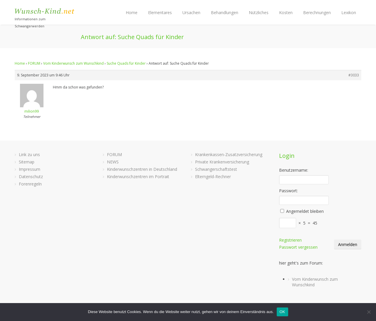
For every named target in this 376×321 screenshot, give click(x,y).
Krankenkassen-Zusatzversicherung (228, 154)
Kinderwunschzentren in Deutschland (142, 169)
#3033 (353, 75)
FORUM (34, 63)
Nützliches (258, 12)
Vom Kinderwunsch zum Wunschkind (73, 63)
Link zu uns (29, 154)
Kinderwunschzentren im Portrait (138, 176)
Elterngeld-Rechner (213, 176)
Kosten (286, 12)
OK (282, 312)
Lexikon (348, 12)
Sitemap (26, 162)
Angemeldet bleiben (305, 211)
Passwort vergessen (298, 247)
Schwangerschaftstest (216, 169)
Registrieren (290, 240)
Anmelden (347, 244)
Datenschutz (31, 176)
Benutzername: (293, 170)
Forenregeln (30, 184)
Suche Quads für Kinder (126, 63)
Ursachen (191, 12)
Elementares (160, 12)
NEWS (113, 162)
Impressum (29, 169)
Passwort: (288, 190)
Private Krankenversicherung (222, 162)
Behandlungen (224, 12)
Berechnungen (317, 12)
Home (131, 12)
